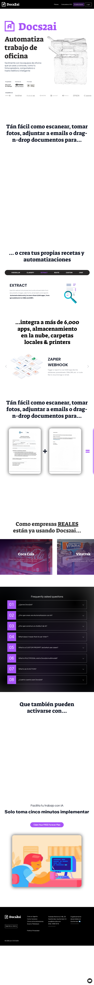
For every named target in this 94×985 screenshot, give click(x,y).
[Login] (88, 4)
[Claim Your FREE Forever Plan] (47, 824)
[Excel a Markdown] (34, 924)
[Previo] (6, 366)
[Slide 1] (46, 379)
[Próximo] (88, 366)
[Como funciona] (36, 919)
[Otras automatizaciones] (35, 922)
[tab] (16, 272)
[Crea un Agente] (36, 917)
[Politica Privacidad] (33, 931)
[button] (11, 926)
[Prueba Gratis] (78, 4)
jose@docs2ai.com (54, 921)
